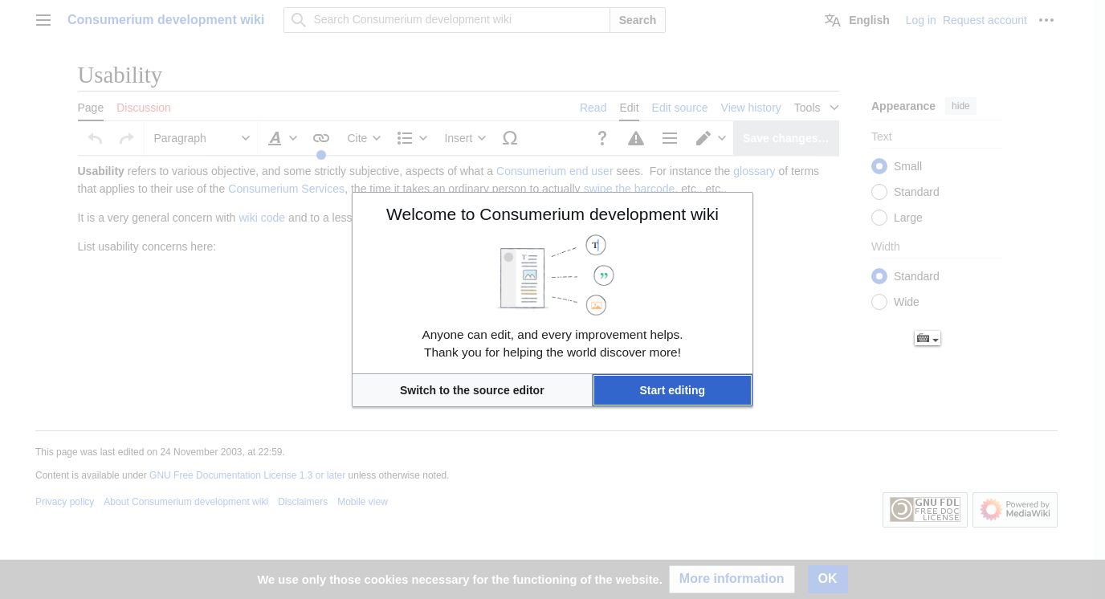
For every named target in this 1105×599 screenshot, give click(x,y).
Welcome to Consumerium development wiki (552, 214)
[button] (472, 390)
